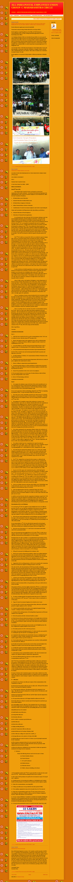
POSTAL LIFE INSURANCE (26, 15)
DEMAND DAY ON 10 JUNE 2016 (18, 848)
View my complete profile (56, 32)
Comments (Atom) (20, 876)
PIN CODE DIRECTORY (48, 15)
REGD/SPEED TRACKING (37, 15)
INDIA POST (16, 15)
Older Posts (45, 874)
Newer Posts (14, 874)
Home (11, 15)
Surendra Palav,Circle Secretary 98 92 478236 (56, 30)
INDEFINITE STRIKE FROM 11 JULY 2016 (20, 170)
